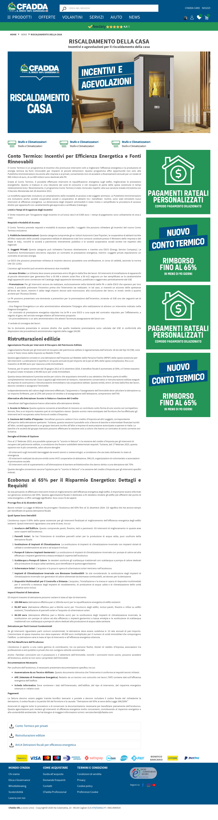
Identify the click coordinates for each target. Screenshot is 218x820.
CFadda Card (192, 8)
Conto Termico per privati (29, 726)
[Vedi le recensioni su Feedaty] (109, 26)
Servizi (96, 17)
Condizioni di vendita (89, 774)
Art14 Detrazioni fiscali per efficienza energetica (43, 745)
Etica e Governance (19, 780)
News (134, 17)
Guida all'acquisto (53, 774)
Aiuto (116, 17)
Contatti (47, 786)
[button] (188, 17)
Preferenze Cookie (87, 792)
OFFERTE (47, 17)
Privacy (81, 780)
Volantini (72, 17)
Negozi (206, 8)
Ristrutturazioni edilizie (27, 735)
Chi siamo (14, 774)
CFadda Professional (54, 792)
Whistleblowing (17, 786)
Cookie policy (84, 786)
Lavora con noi (17, 798)
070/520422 (98, 807)
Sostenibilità (16, 792)
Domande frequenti (54, 780)
